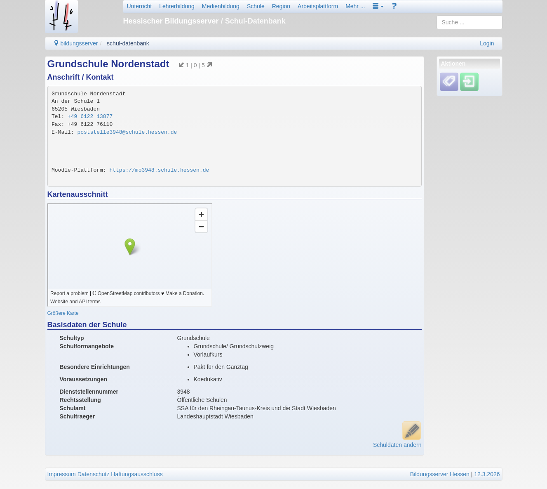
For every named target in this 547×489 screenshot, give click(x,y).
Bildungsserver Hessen (440, 474)
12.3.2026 (487, 474)
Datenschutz (93, 474)
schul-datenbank (128, 43)
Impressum (61, 474)
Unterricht (139, 6)
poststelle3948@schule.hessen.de (127, 132)
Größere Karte (63, 313)
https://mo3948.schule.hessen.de (159, 170)
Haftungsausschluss (136, 474)
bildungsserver (75, 43)
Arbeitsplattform (318, 6)
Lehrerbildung (177, 6)
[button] (378, 6)
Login (487, 43)
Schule (256, 6)
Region (281, 6)
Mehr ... (355, 6)
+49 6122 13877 (90, 116)
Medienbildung (220, 6)
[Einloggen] (469, 81)
